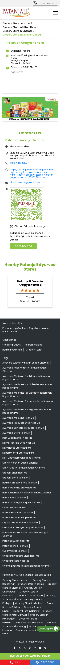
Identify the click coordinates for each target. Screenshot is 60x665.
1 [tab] (30, 117)
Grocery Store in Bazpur (31, 584)
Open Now (17, 72)
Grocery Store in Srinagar (30, 630)
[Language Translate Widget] (48, 3)
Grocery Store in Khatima (29, 603)
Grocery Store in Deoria (30, 595)
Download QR (23, 246)
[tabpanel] (30, 109)
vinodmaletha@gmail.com (25, 182)
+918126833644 (18, 163)
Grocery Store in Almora (15, 580)
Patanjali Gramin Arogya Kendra (30, 283)
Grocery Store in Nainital (26, 611)
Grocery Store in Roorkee (29, 622)
